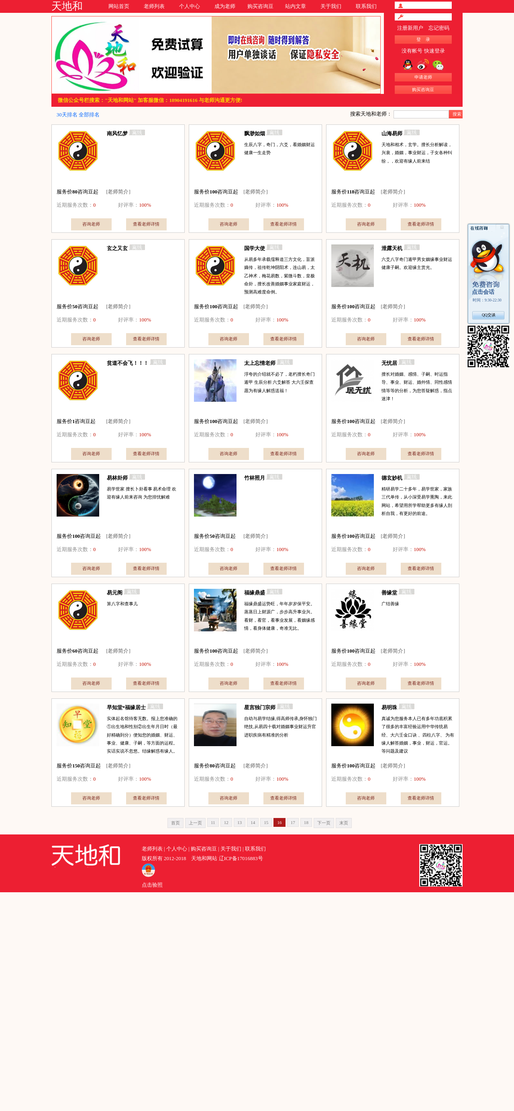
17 (293, 822)
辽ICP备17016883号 (241, 858)
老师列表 (154, 6)
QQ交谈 (489, 315)
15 (266, 822)
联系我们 (366, 6)
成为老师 (224, 6)
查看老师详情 (146, 224)
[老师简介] (118, 192)
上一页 (195, 822)
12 (226, 822)
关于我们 (330, 6)
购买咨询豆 (260, 6)
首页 (175, 822)
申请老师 (423, 77)
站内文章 (295, 6)
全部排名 (89, 115)
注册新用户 (410, 28)
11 (213, 822)
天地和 (67, 6)
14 (253, 822)
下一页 (323, 822)
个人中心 (189, 6)
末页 (343, 822)
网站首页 (118, 6)
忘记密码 (438, 28)
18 (306, 822)
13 (239, 822)
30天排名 (67, 115)
